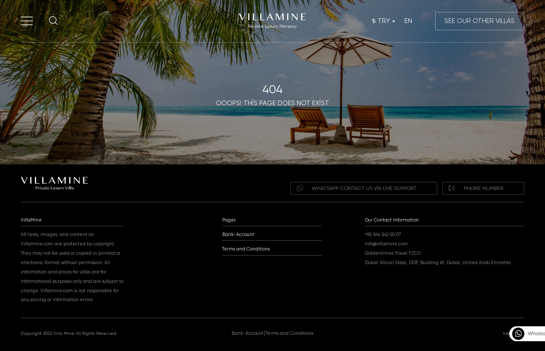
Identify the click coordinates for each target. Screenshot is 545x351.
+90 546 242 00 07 (383, 234)
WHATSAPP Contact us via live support (356, 188)
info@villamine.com (386, 244)
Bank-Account (238, 234)
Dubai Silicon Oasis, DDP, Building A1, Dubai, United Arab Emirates (438, 262)
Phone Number (475, 188)
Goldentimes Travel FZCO (393, 253)
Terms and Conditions (246, 249)
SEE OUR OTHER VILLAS (480, 21)
